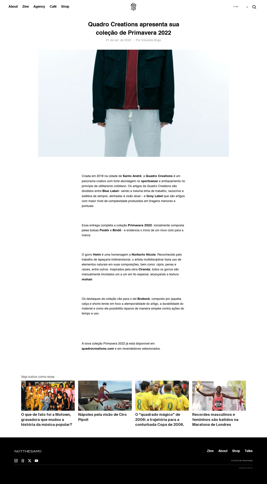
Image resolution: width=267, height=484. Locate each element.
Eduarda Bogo (151, 40)
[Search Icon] (254, 7)
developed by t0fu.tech (246, 468)
